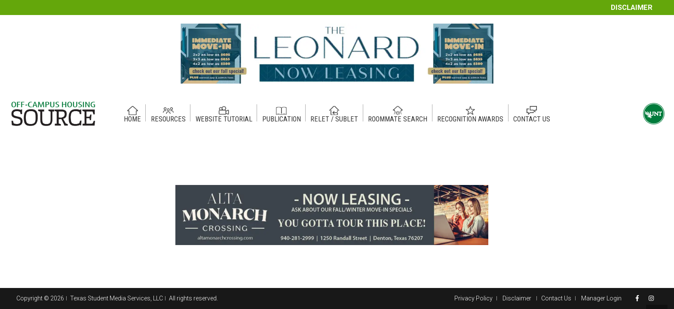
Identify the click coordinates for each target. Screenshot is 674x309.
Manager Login (601, 298)
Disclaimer (632, 7)
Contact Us (556, 298)
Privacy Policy (473, 298)
